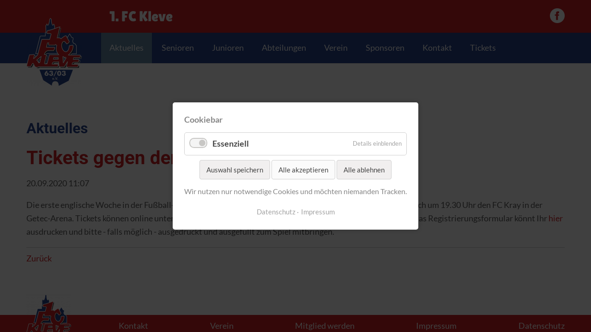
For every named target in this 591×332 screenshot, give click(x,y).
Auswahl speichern (234, 170)
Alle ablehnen (364, 170)
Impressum (318, 212)
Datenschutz (276, 212)
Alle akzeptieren (303, 170)
